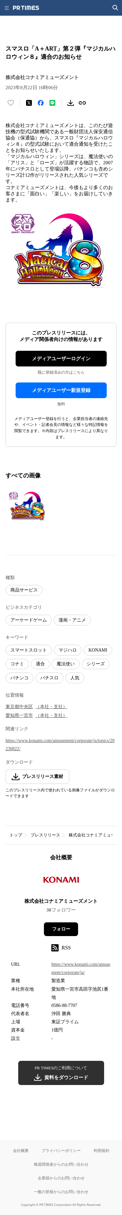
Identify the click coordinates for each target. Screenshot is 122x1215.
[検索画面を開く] (115, 8)
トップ (15, 835)
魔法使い (66, 663)
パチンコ (19, 677)
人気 (74, 677)
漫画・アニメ (72, 620)
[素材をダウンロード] (70, 103)
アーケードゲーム (28, 620)
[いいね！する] (11, 103)
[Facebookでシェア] (40, 103)
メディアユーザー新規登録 (61, 390)
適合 (40, 663)
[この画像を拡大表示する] (28, 505)
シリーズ (96, 663)
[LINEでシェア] (52, 103)
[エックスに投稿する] (29, 103)
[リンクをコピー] (82, 103)
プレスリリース (45, 835)
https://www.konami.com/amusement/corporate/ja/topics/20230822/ (60, 744)
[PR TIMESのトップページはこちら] (26, 7)
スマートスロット (28, 650)
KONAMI (97, 650)
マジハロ (68, 650)
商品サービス (24, 590)
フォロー (61, 929)
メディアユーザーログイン (61, 358)
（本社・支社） (51, 706)
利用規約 (101, 1150)
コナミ (17, 663)
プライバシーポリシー (61, 1150)
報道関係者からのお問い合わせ (61, 1164)
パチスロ (49, 677)
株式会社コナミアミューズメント (61, 901)
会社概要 (21, 1150)
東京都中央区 (19, 706)
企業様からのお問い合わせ (61, 1178)
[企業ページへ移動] (61, 881)
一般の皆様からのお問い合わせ (61, 1191)
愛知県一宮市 (19, 715)
